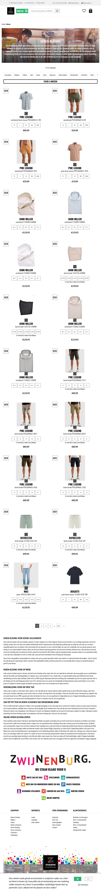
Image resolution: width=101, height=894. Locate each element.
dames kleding (22, 736)
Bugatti (74, 591)
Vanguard (22, 681)
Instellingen (83, 884)
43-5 (32, 227)
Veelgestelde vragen (79, 830)
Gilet (33, 75)
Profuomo (32, 711)
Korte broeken (65, 75)
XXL (32, 125)
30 (20, 546)
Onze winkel (35, 822)
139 (57, 626)
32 (69, 385)
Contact (54, 827)
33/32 (32, 600)
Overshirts (87, 75)
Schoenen (14, 833)
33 (75, 385)
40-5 (14, 227)
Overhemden (77, 75)
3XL (87, 600)
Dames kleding (15, 817)
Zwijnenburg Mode (77, 729)
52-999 (75, 278)
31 (63, 385)
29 (14, 546)
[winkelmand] (90, 11)
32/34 (26, 600)
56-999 (63, 278)
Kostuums (55, 75)
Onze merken (56, 825)
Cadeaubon (14, 835)
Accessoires (8, 75)
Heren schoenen (16, 830)
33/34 (38, 600)
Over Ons (55, 820)
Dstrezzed (26, 538)
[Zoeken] (57, 11)
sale (61, 714)
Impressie (55, 817)
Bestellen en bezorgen (80, 817)
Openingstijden (57, 822)
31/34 (14, 600)
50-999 (81, 278)
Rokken (13, 820)
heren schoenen (64, 706)
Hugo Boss (48, 693)
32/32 (20, 600)
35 (86, 385)
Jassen (40, 75)
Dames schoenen (16, 825)
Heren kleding (15, 827)
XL (26, 125)
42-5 (20, 227)
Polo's (96, 75)
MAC (26, 591)
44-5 (26, 227)
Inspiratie (34, 820)
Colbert (26, 75)
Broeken (17, 75)
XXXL (38, 125)
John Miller (26, 219)
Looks (33, 817)
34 (80, 385)
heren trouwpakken (13, 658)
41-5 (38, 227)
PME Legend (26, 117)
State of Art (30, 678)
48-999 (87, 278)
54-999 (69, 278)
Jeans (46, 75)
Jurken (13, 822)
